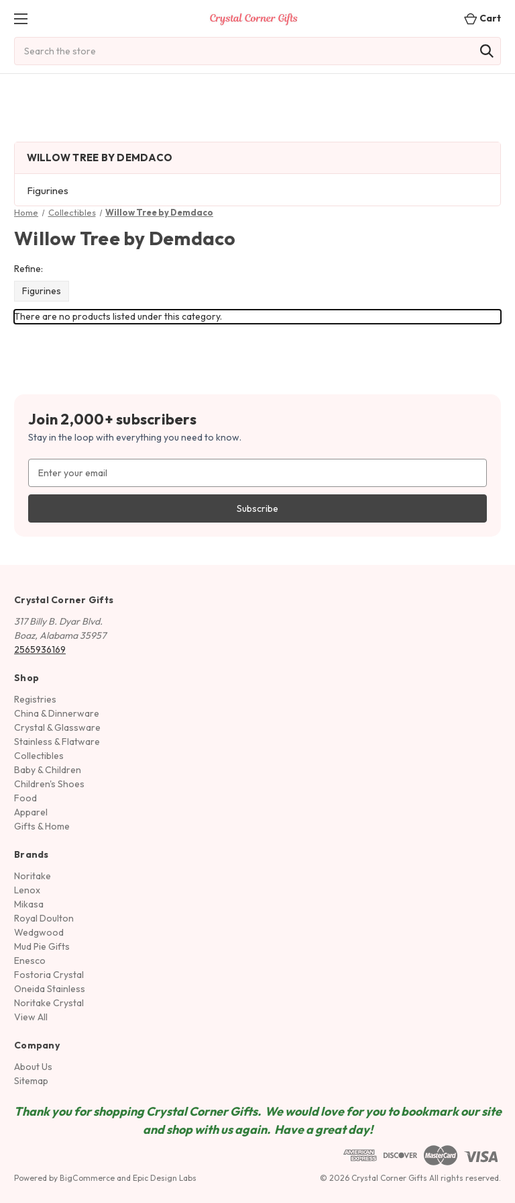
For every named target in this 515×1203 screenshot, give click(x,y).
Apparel (31, 812)
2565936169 (40, 649)
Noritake (32, 876)
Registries (35, 699)
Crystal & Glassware (57, 727)
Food (25, 798)
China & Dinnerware (56, 713)
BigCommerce (87, 1178)
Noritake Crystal (49, 1003)
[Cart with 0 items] (479, 18)
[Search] (487, 51)
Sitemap (31, 1081)
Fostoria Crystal (49, 975)
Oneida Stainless (49, 989)
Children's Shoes (49, 784)
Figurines (47, 190)
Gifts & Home (42, 826)
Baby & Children (47, 770)
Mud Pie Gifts (42, 946)
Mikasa (29, 904)
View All (31, 1017)
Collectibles (39, 756)
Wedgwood (39, 932)
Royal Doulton (44, 918)
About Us (33, 1067)
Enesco (30, 960)
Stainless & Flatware (57, 742)
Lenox (27, 890)
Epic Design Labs (164, 1178)
